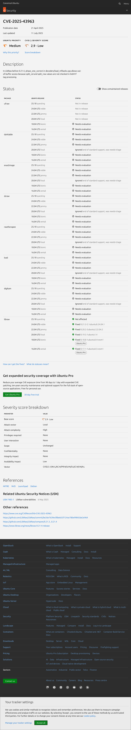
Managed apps (52, 564)
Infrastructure (62, 659)
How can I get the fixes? (14, 364)
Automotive (51, 670)
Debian (33, 486)
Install (68, 545)
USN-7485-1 (8, 499)
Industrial (63, 670)
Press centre (101, 680)
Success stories (63, 588)
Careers (72, 680)
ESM (66, 616)
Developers (66, 595)
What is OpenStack (54, 545)
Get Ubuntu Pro (12, 394)
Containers (8, 632)
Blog (80, 680)
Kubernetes (8, 558)
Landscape (8, 625)
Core (73, 641)
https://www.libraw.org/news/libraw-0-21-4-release (26, 526)
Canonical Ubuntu (11, 3)
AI (47, 659)
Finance (93, 670)
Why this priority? (11, 52)
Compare (72, 625)
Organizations (52, 595)
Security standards (90, 616)
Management (81, 582)
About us (50, 680)
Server (59, 641)
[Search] (120, 3)
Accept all (41, 723)
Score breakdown (32, 52)
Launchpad (23, 486)
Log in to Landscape (102, 625)
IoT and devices (53, 663)
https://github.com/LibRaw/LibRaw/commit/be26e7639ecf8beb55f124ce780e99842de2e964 (45, 517)
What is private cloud (80, 607)
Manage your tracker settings (18, 723)
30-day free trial (31, 394)
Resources (97, 558)
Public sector (75, 670)
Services (76, 588)
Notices (112, 616)
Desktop (50, 641)
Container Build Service (114, 632)
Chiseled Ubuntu (74, 632)
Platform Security (54, 616)
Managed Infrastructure (81, 659)
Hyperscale (51, 601)
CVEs (103, 616)
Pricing (83, 647)
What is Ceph (52, 552)
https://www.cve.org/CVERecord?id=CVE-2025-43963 (27, 513)
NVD (14, 486)
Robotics (7, 576)
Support (77, 545)
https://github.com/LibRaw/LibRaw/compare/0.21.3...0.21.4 (30, 521)
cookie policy (89, 716)
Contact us (10, 681)
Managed (65, 552)
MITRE (6, 486)
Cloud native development (74, 663)
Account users (71, 647)
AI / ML (6, 570)
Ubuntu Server (10, 601)
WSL (67, 641)
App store (50, 582)
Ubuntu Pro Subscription (57, 653)
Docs (86, 552)
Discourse (93, 647)
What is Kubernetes (55, 558)
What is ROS (62, 576)
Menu (126, 3)
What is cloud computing (57, 607)
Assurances (51, 619)
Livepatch (75, 616)
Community (76, 576)
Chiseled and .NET (93, 632)
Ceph (5, 552)
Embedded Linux (65, 582)
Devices (96, 653)
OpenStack (8, 545)
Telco (85, 670)
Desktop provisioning (80, 653)
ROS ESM (50, 576)
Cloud (6, 607)
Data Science (64, 570)
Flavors (77, 595)
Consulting (76, 552)
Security (7, 616)
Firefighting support (110, 647)
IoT (4, 582)
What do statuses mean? (38, 364)
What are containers (55, 632)
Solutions (7, 659)
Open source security (103, 659)
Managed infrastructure (14, 564)
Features (50, 588)
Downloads (8, 641)
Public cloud (58, 610)
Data (52, 659)
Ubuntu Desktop (11, 595)
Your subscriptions (54, 647)
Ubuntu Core (9, 588)
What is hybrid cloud (102, 607)
